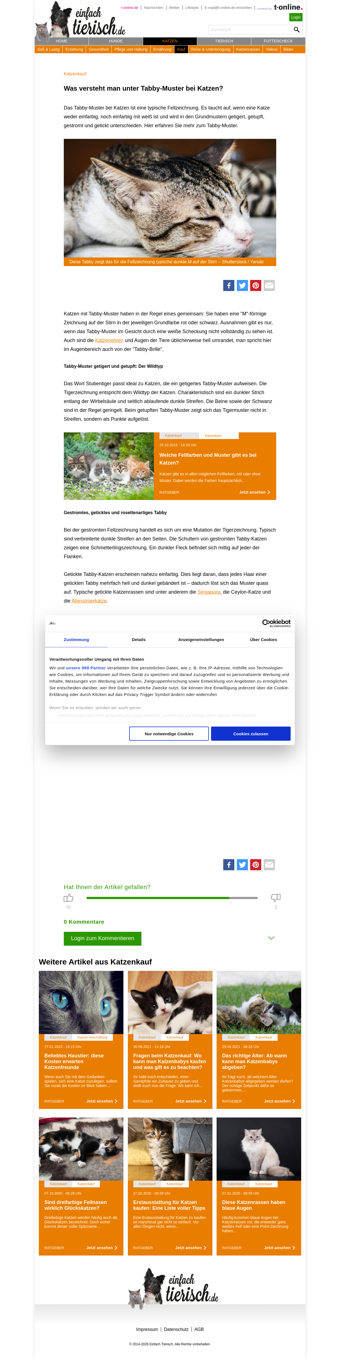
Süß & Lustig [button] (48, 49)
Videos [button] (272, 49)
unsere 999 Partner (86, 667)
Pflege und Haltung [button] (131, 49)
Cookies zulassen (251, 733)
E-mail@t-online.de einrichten (228, 8)
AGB (199, 1329)
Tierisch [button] (224, 41)
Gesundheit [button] (99, 49)
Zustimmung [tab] (76, 639)
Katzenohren (109, 340)
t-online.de (129, 8)
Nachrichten (153, 8)
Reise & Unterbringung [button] (210, 49)
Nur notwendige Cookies (169, 733)
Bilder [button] (288, 49)
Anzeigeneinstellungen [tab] (201, 639)
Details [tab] (139, 639)
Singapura (208, 592)
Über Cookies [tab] (263, 639)
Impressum (147, 1329)
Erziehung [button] (74, 49)
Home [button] (61, 41)
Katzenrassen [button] (248, 49)
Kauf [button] (181, 49)
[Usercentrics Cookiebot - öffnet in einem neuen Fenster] (266, 623)
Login (296, 17)
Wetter (174, 8)
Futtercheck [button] (278, 41)
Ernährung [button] (162, 49)
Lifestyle (192, 8)
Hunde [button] (116, 41)
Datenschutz (176, 1329)
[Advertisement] (170, 783)
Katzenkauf (75, 74)
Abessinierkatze (89, 601)
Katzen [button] (170, 41)
